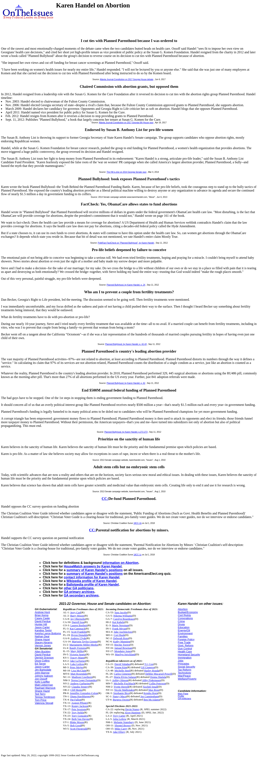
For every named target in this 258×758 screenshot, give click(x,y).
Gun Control (185, 648)
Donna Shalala (158, 676)
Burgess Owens (121, 699)
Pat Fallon (75, 699)
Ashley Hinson (120, 680)
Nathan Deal (42, 636)
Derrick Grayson (44, 657)
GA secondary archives (81, 595)
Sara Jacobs (120, 612)
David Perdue (43, 621)
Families (182, 636)
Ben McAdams (152, 699)
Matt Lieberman (44, 684)
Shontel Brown (122, 725)
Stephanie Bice (121, 693)
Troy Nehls (78, 712)
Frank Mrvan (119, 628)
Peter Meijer (76, 667)
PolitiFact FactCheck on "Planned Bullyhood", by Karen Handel (126, 243)
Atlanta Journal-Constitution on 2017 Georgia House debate (126, 79)
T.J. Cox (148, 664)
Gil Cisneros (147, 667)
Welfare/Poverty (187, 678)
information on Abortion (120, 562)
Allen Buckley (42, 651)
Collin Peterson (157, 683)
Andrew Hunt (42, 612)
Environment (185, 633)
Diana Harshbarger (80, 696)
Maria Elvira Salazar (125, 676)
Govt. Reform (185, 645)
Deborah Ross (120, 638)
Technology (184, 672)
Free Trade (184, 642)
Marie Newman (120, 625)
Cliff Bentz (76, 689)
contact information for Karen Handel (91, 577)
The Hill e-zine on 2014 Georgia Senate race (127, 172)
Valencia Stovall (44, 703)
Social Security (186, 666)
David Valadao (122, 664)
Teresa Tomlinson (45, 696)
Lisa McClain (78, 670)
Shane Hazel (42, 639)
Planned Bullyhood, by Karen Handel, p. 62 (126, 383)
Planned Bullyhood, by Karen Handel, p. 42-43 (126, 344)
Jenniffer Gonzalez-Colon (84, 693)
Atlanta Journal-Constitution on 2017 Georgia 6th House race (126, 122)
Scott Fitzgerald (78, 728)
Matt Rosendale (78, 673)
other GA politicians (79, 588)
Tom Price (40, 699)
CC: (105, 498)
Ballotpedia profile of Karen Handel (92, 584)
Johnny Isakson (44, 675)
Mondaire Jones (122, 651)
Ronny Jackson (80, 706)
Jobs (180, 660)
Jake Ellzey (119, 731)
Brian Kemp (41, 615)
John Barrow (42, 672)
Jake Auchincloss (123, 631)
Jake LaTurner (78, 660)
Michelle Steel (122, 670)
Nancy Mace (119, 696)
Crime (181, 621)
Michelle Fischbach (124, 683)
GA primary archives (79, 592)
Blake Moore (77, 722)
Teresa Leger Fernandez (84, 680)
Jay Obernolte (77, 618)
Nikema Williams (122, 615)
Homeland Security (189, 654)
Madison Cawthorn (82, 676)
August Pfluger (79, 702)
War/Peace (184, 675)
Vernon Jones (43, 645)
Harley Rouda (151, 670)
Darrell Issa (78, 622)
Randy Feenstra (78, 647)
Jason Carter (42, 627)
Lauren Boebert (78, 625)
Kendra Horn (151, 693)
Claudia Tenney (80, 686)
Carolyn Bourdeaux (123, 618)
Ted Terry (40, 693)
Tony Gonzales (80, 715)
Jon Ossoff (41, 678)
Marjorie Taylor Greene (84, 641)
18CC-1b (137, 523)
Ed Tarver (40, 663)
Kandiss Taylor (43, 630)
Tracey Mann (77, 657)
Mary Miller (77, 651)
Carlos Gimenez (122, 673)
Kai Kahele (118, 622)
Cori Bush (119, 635)
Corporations (185, 618)
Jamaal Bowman (123, 647)
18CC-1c (137, 555)
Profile (181, 696)
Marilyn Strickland (125, 654)
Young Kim (120, 667)
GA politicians (184, 698)
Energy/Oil (184, 630)
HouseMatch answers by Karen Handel (93, 566)
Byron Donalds (79, 635)
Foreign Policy (186, 639)
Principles (183, 663)
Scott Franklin (78, 631)
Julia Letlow (119, 718)
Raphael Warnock (45, 687)
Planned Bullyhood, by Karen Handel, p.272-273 (126, 432)
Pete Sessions (79, 709)
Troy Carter (119, 715)
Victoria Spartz (77, 654)
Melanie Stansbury (124, 722)
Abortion (182, 609)
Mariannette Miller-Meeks (84, 644)
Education (183, 627)
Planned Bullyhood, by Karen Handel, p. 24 (126, 285)
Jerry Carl (75, 612)
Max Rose (153, 689)
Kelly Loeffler (42, 681)
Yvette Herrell (121, 686)
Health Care (185, 651)
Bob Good (75, 725)
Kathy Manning (121, 641)
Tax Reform (184, 669)
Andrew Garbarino (80, 683)
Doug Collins (42, 660)
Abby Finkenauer (151, 680)
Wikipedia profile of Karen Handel (91, 581)
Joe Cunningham (149, 696)
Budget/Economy (188, 612)
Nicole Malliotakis (124, 689)
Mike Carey (121, 728)
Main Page (183, 693)
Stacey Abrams (43, 642)
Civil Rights (184, 615)
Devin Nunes (132, 709)
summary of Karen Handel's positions (94, 570)
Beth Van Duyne (80, 718)
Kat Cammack (77, 628)
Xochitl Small (150, 686)
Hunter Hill (41, 624)
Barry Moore (77, 615)
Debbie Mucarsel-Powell (158, 673)
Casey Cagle (42, 618)
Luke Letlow (77, 664)
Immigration (184, 657)
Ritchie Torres (121, 644)
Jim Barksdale (43, 669)
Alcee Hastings (132, 712)
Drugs (181, 624)
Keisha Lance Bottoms (48, 633)
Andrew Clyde (78, 638)
